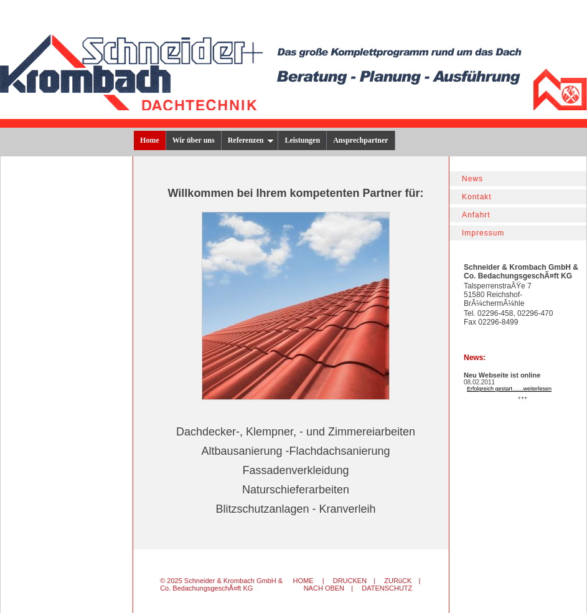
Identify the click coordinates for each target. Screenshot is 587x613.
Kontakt (477, 196)
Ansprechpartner (360, 140)
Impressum (483, 233)
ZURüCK (397, 580)
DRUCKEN (350, 580)
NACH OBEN (324, 588)
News (472, 178)
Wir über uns (193, 140)
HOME (303, 580)
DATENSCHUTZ (387, 588)
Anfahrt (476, 215)
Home (149, 140)
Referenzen (251, 140)
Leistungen (302, 140)
